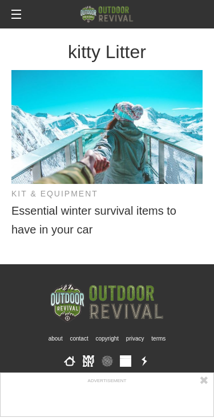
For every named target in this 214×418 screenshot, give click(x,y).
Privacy (135, 338)
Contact (79, 338)
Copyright (107, 338)
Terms (158, 338)
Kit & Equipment (54, 194)
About (56, 338)
